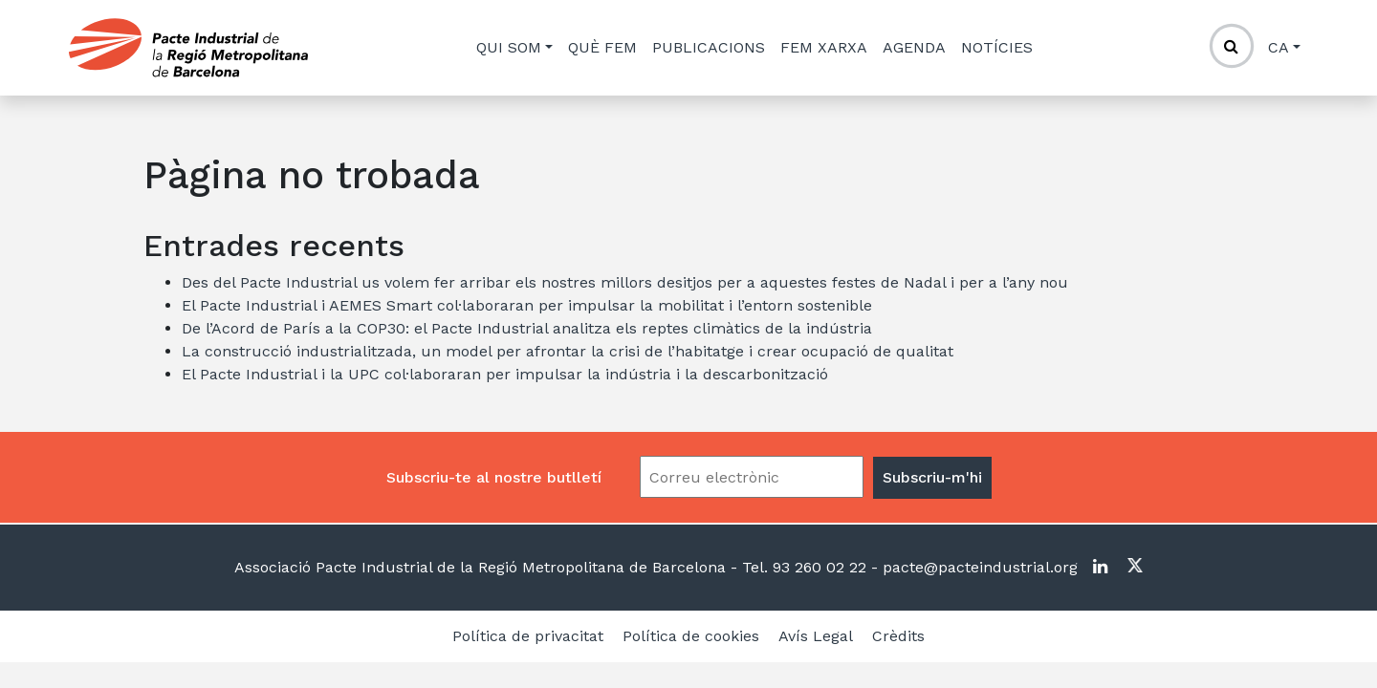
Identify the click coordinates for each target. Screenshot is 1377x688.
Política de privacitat (527, 636)
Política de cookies (691, 636)
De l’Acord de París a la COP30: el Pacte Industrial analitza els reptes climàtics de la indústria (527, 328)
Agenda (914, 47)
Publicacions (708, 47)
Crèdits (898, 636)
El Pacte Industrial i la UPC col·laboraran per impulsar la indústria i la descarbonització (505, 374)
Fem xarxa (823, 47)
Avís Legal (815, 636)
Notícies (997, 47)
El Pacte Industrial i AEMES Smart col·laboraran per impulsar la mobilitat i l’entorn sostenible (527, 305)
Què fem (602, 47)
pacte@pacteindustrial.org (978, 567)
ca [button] (1278, 47)
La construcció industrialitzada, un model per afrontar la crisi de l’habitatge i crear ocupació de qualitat (567, 351)
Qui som (508, 47)
